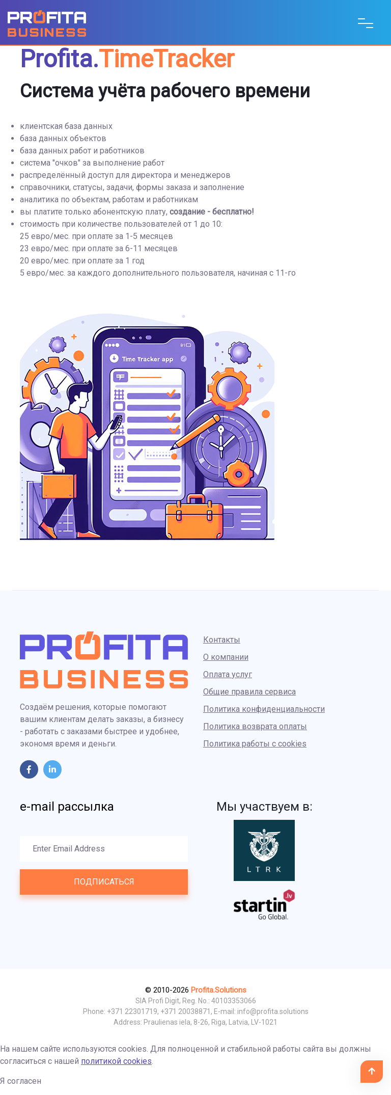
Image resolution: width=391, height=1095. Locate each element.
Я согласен (20, 1081)
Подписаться (104, 882)
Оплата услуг (227, 674)
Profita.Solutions (218, 990)
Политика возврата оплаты (255, 726)
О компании (225, 657)
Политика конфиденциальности (264, 709)
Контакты (221, 640)
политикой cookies (116, 1061)
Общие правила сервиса (249, 692)
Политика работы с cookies (254, 744)
